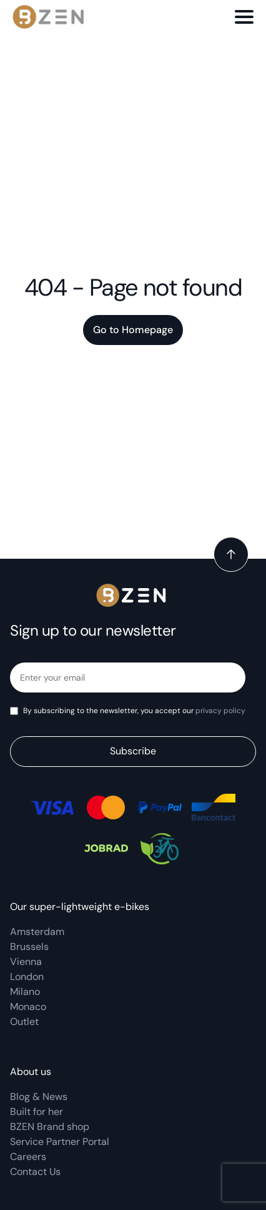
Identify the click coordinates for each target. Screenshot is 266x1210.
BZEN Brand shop (49, 1126)
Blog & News (38, 1096)
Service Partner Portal (59, 1141)
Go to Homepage (133, 329)
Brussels (29, 946)
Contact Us (35, 1171)
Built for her (36, 1111)
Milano (25, 991)
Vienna (26, 961)
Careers (28, 1156)
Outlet (24, 1021)
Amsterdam (37, 931)
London (27, 976)
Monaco (28, 1006)
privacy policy (220, 711)
